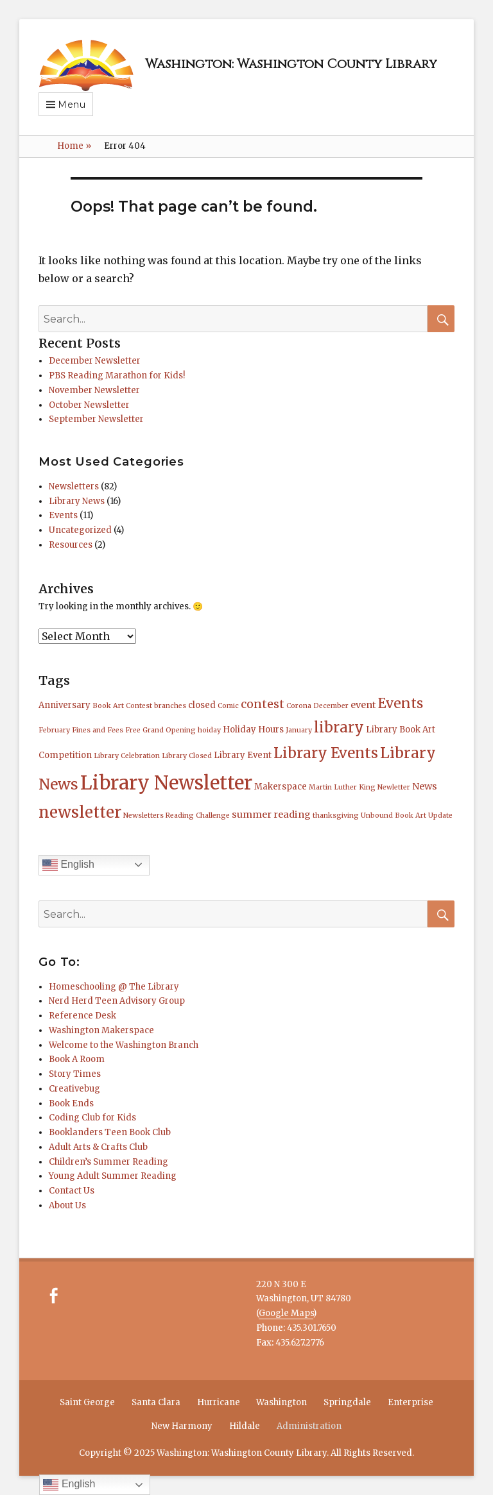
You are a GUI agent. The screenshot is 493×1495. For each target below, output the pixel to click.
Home (74, 145)
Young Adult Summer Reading (113, 1175)
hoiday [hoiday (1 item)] (209, 730)
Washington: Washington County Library (291, 63)
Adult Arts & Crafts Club (98, 1147)
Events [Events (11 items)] (400, 703)
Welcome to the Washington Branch (123, 1045)
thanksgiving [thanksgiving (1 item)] (336, 815)
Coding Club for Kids (92, 1117)
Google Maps (286, 1313)
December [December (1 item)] (331, 706)
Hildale (244, 1426)
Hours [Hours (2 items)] (271, 729)
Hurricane (218, 1402)
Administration (309, 1426)
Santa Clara (156, 1402)
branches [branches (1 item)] (170, 706)
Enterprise (410, 1402)
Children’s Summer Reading (108, 1161)
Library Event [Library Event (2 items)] (243, 755)
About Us (67, 1205)
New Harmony (181, 1426)
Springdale (347, 1402)
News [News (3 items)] (424, 786)
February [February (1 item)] (54, 730)
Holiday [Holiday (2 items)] (239, 729)
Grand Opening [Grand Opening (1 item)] (169, 730)
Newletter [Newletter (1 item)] (393, 787)
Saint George (87, 1402)
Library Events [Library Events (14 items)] (325, 753)
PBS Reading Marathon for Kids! (117, 375)
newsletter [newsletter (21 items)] (80, 812)
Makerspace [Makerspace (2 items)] (280, 786)
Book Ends (71, 1103)
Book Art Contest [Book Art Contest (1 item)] (122, 706)
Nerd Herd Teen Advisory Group (117, 1000)
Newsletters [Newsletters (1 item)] (143, 815)
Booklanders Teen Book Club (110, 1132)
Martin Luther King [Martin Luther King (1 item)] (342, 787)
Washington (281, 1402)
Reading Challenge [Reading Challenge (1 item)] (198, 815)
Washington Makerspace (101, 1030)
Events (63, 515)
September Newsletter (96, 419)
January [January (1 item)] (299, 730)
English (68, 865)
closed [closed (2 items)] (202, 705)
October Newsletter (89, 405)
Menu (72, 104)
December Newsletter (95, 360)
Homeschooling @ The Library (114, 986)
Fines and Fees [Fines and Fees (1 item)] (97, 730)
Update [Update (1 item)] (440, 815)
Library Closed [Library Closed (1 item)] (187, 756)
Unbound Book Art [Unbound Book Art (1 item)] (393, 815)
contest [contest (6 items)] (262, 704)
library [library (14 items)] (339, 727)
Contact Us (71, 1190)
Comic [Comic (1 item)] (228, 706)
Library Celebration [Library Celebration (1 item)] (127, 756)
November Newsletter (94, 390)
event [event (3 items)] (363, 705)
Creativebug (74, 1088)
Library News (77, 501)
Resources (70, 544)
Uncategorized (80, 530)
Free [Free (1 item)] (133, 730)
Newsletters (74, 486)
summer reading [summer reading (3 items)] (271, 814)
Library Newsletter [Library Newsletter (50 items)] (166, 783)
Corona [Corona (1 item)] (298, 706)
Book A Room (77, 1059)
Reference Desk (82, 1015)
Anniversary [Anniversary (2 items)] (65, 705)
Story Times (75, 1073)
